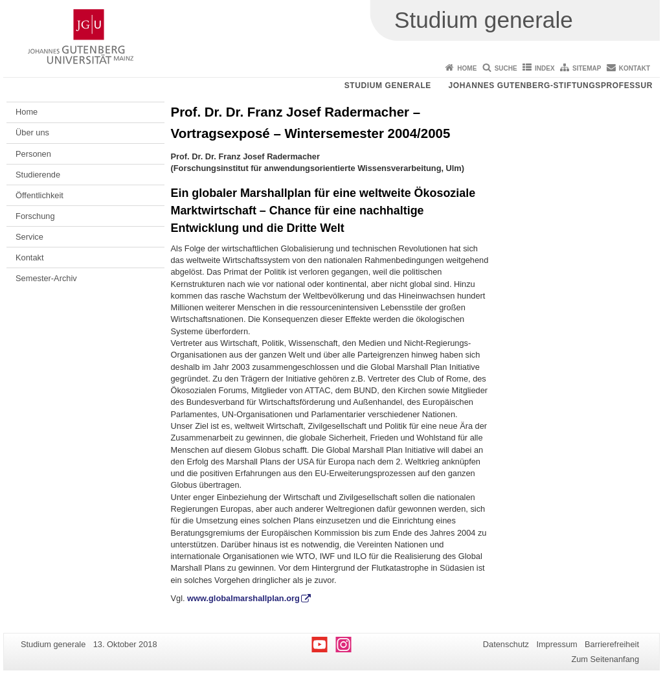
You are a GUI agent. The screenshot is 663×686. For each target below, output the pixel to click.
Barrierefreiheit (612, 644)
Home (467, 68)
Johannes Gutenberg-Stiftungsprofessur (550, 85)
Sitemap (586, 68)
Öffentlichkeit (39, 195)
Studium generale (387, 85)
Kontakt (634, 68)
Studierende (38, 174)
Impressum (556, 644)
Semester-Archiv (46, 278)
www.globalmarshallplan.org (243, 598)
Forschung (35, 216)
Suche (506, 68)
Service (29, 237)
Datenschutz (506, 644)
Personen (33, 154)
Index (545, 68)
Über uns (32, 132)
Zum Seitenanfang (605, 659)
